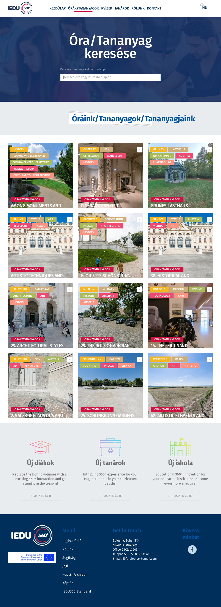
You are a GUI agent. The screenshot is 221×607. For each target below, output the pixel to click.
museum (89, 289)
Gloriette (90, 219)
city (37, 359)
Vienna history (24, 168)
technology (161, 295)
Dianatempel (162, 155)
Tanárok (122, 8)
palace (40, 225)
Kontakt (154, 8)
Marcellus (114, 155)
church (158, 365)
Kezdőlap (57, 8)
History (18, 149)
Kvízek (106, 8)
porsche (159, 289)
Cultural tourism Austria (32, 175)
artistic (190, 365)
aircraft (108, 295)
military (108, 289)
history (88, 162)
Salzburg (20, 289)
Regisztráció (40, 496)
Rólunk (138, 8)
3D (15, 365)
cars (181, 295)
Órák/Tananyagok (83, 8)
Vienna (158, 225)
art (50, 219)
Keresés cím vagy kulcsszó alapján (83, 69)
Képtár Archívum (75, 574)
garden (114, 359)
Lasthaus (178, 149)
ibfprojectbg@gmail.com (140, 559)
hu (204, 7)
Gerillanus (91, 155)
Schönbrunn (114, 219)
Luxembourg (162, 162)
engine (197, 289)
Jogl (65, 566)
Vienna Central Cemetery (31, 162)
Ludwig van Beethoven (29, 155)
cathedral (42, 289)
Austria (184, 155)
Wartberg (160, 359)
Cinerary (89, 149)
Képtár (67, 583)
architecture (110, 225)
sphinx (18, 219)
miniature (32, 365)
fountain (89, 365)
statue (35, 219)
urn (106, 149)
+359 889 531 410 (139, 554)
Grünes (158, 149)
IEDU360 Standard (76, 591)
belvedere (20, 225)
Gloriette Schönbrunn (106, 275)
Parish (180, 359)
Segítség (69, 558)
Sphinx (158, 219)
